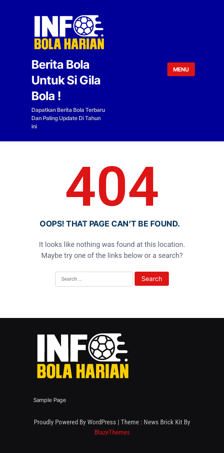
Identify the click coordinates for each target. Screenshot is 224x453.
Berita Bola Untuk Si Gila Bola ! (66, 80)
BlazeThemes (112, 432)
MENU (181, 69)
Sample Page (49, 399)
